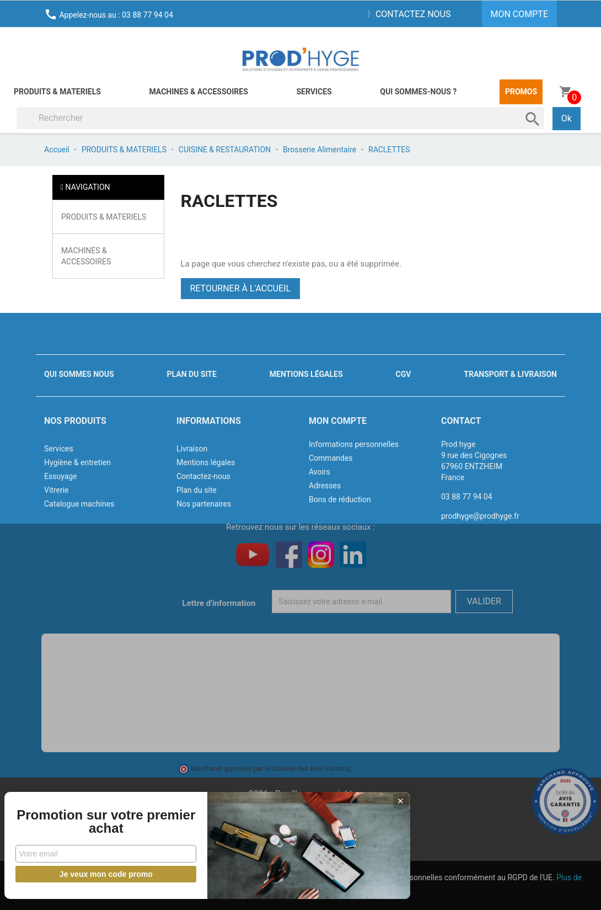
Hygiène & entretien (77, 462)
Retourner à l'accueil (240, 288)
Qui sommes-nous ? (418, 91)
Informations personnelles (354, 444)
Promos (521, 91)
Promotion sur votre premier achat (82, 815)
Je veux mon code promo (83, 874)
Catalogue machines (79, 503)
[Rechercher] (280, 118)
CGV (403, 374)
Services (313, 91)
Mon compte (338, 421)
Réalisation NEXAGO (300, 827)
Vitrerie (56, 490)
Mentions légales (306, 374)
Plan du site (192, 374)
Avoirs (319, 471)
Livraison (191, 448)
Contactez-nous (203, 476)
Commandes (331, 458)
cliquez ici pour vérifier (387, 768)
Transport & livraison (510, 374)
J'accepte (313, 891)
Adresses (325, 485)
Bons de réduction (340, 499)
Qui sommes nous (79, 374)
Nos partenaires (203, 503)
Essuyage (60, 476)
